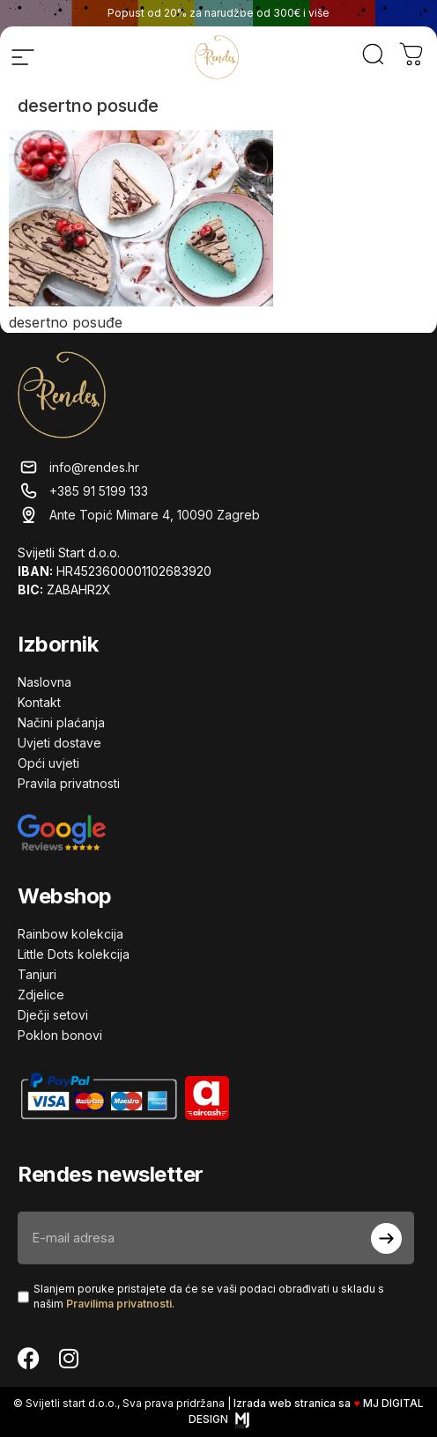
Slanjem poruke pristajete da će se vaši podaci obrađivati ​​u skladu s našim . (208, 1296)
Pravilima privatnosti (119, 1303)
